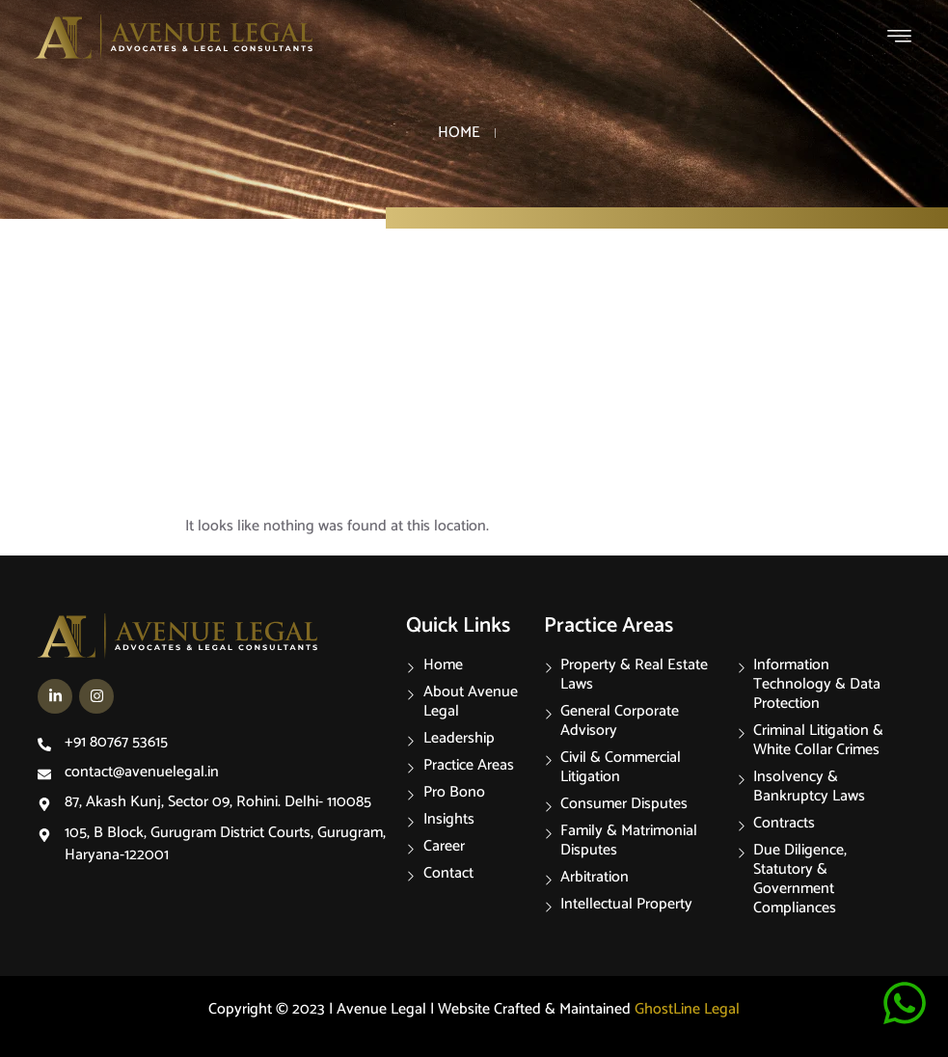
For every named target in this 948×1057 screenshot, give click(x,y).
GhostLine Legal (687, 1009)
